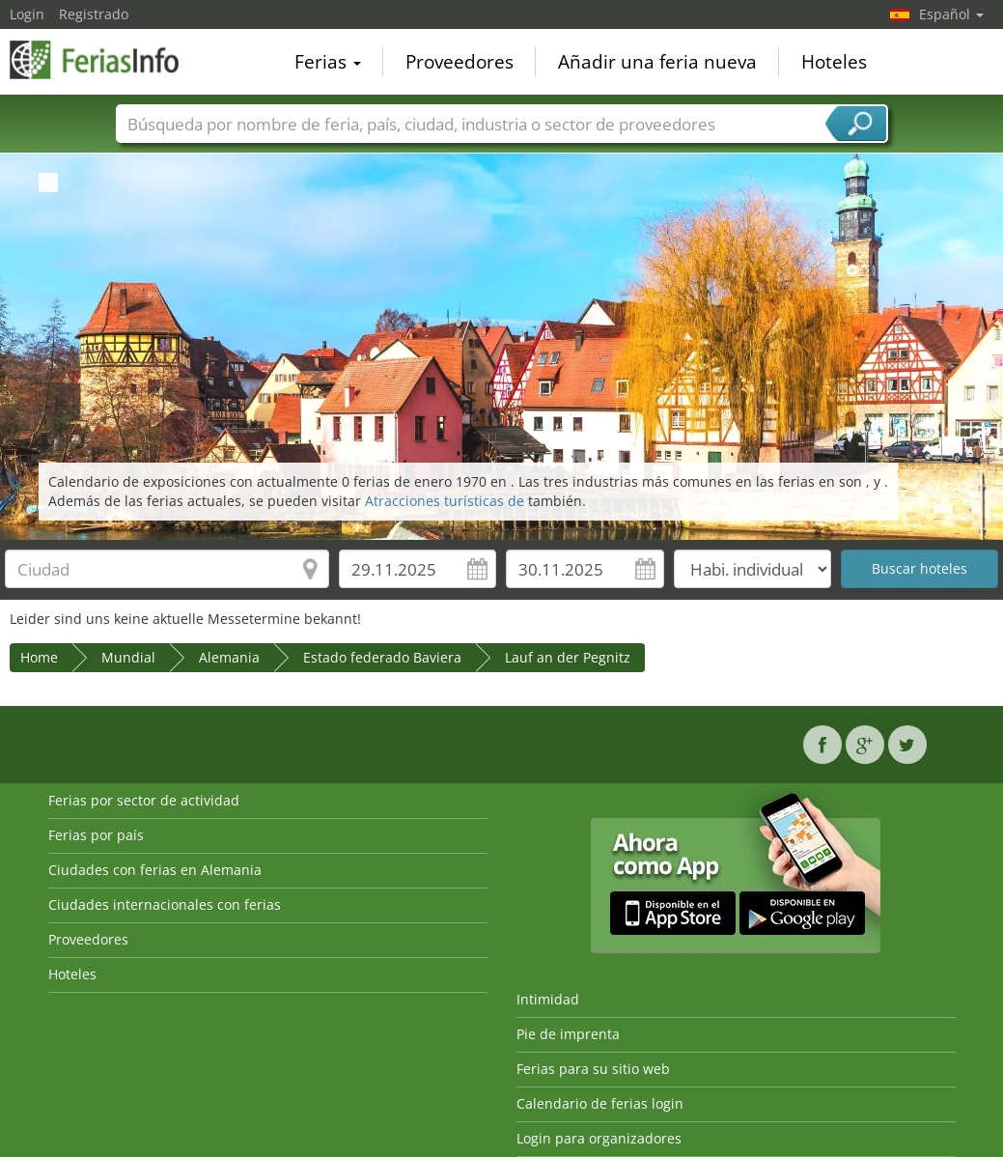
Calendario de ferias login (599, 1103)
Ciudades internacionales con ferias (164, 904)
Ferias (327, 61)
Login (27, 14)
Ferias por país (96, 835)
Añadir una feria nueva (657, 61)
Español (951, 14)
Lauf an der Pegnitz (567, 657)
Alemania (229, 657)
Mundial (128, 657)
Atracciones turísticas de (446, 501)
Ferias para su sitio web (593, 1068)
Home (39, 657)
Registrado (93, 14)
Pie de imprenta (568, 1034)
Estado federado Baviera (382, 657)
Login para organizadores (599, 1138)
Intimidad (547, 999)
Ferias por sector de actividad (143, 800)
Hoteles (834, 61)
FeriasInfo (106, 60)
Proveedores (459, 61)
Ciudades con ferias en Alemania (155, 870)
